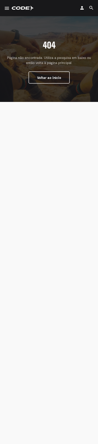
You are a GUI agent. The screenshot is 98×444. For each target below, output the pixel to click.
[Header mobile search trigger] (91, 7)
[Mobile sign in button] (82, 7)
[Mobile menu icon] (7, 8)
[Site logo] (23, 8)
